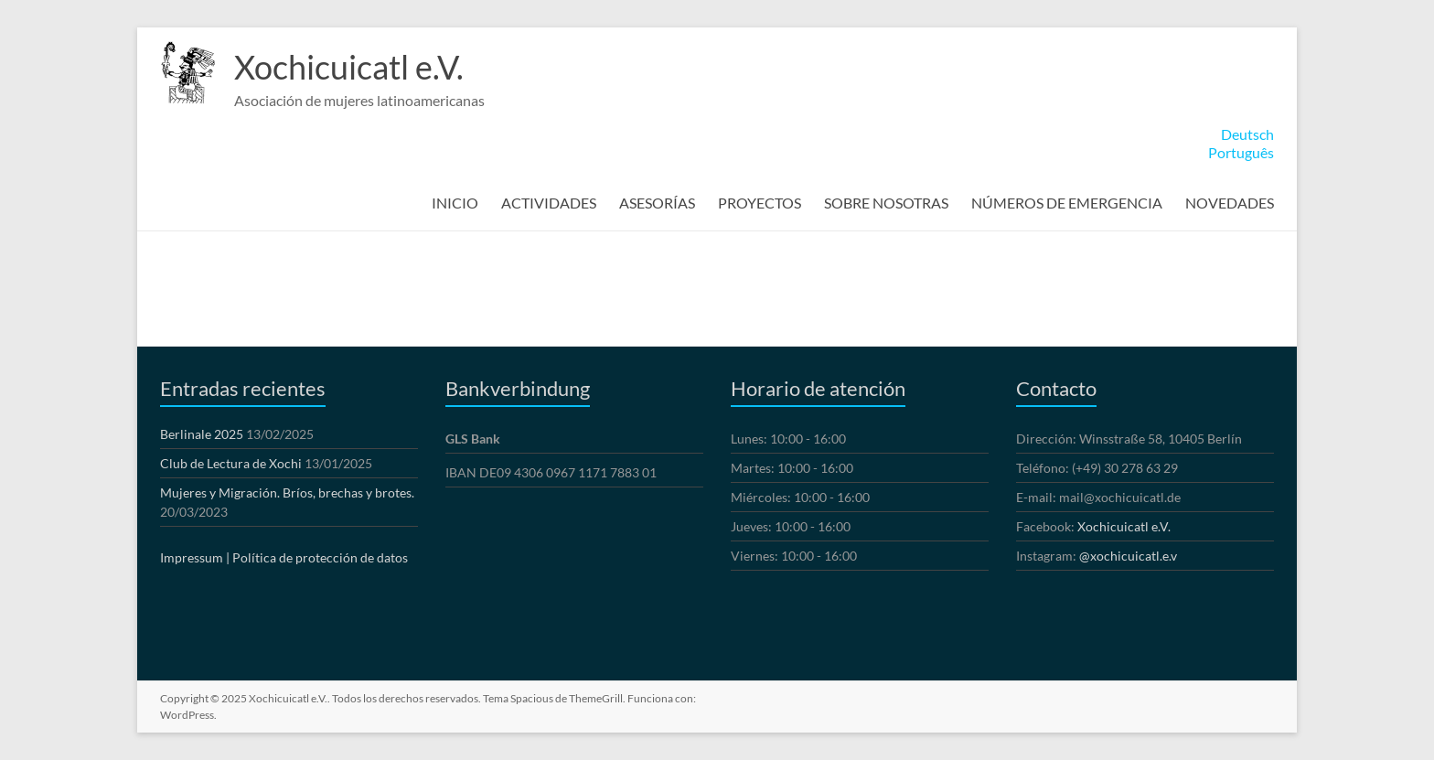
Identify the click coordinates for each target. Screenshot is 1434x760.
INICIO (455, 202)
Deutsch (1247, 134)
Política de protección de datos (320, 557)
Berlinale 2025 (201, 434)
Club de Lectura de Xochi (231, 463)
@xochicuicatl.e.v (1128, 555)
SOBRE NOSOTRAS (886, 202)
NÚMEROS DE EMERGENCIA (1066, 202)
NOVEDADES (1229, 202)
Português (1241, 152)
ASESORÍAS (657, 202)
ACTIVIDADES (548, 202)
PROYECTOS (759, 202)
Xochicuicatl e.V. (349, 67)
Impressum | (195, 557)
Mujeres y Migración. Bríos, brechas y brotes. (287, 492)
